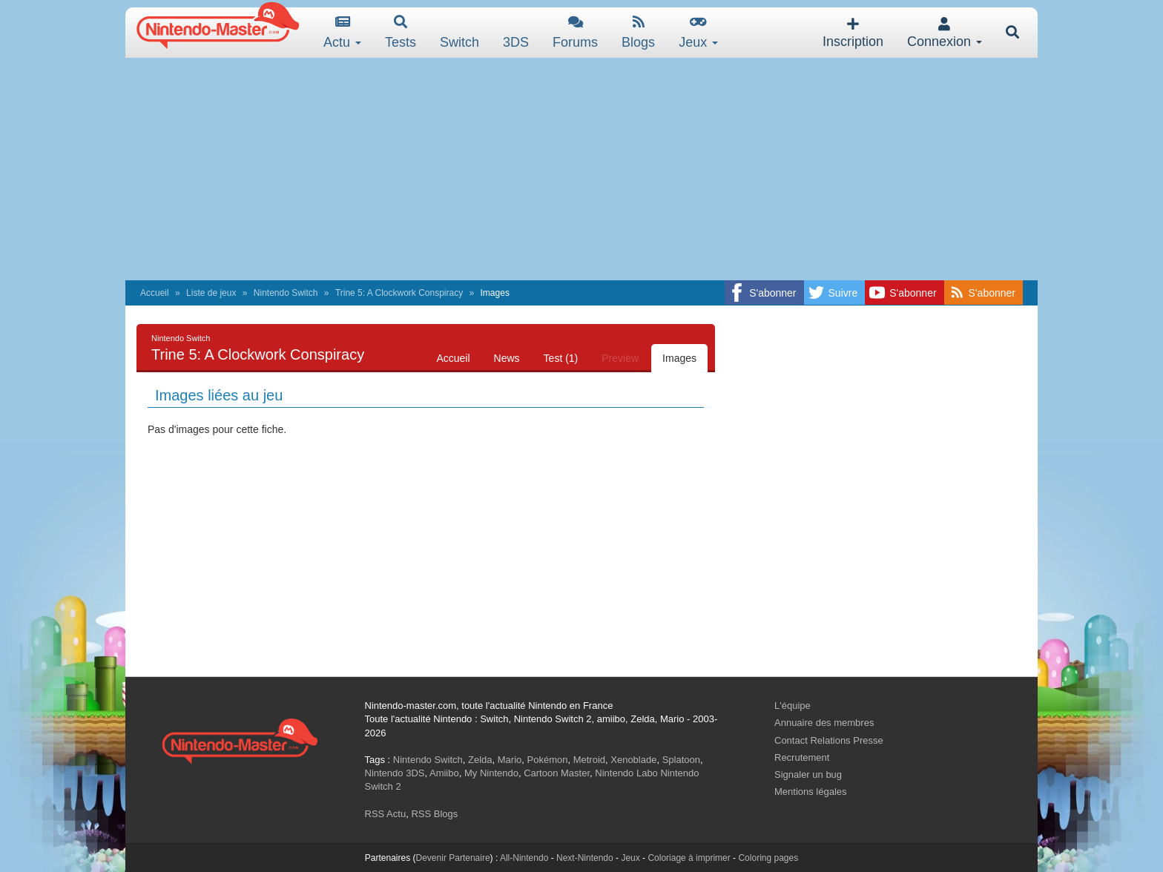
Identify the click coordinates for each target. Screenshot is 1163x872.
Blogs (638, 32)
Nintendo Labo (626, 773)
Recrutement (801, 757)
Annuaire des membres (824, 722)
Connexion (944, 33)
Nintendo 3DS (395, 773)
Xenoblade (633, 759)
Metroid (589, 759)
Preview (620, 358)
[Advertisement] (581, 169)
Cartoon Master (557, 773)
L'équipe (792, 705)
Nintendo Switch (286, 293)
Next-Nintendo (584, 858)
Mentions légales (810, 791)
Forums (575, 32)
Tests (400, 32)
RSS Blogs (434, 813)
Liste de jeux (211, 293)
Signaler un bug (808, 774)
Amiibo (444, 773)
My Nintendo (491, 773)
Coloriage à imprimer (689, 858)
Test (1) (561, 358)
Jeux (698, 32)
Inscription (853, 33)
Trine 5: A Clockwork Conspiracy (399, 293)
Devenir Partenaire (453, 858)
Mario (510, 759)
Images (679, 358)
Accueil (154, 293)
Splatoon (681, 759)
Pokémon (547, 759)
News (507, 358)
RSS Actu (385, 813)
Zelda (480, 759)
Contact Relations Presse (828, 740)
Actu (342, 32)
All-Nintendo (524, 858)
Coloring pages (768, 858)
